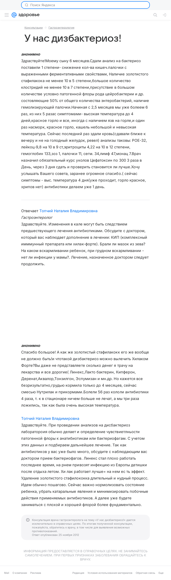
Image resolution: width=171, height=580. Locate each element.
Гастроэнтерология (61, 27)
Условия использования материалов (110, 572)
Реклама (35, 572)
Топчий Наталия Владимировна (68, 211)
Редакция (78, 572)
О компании (19, 572)
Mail (6, 572)
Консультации (33, 27)
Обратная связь (145, 572)
